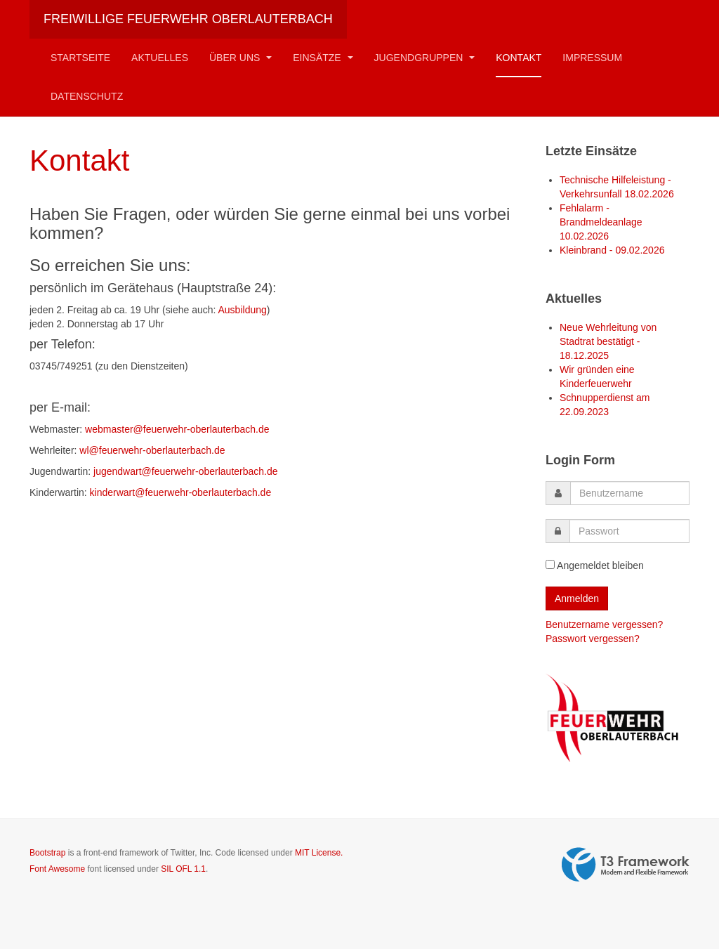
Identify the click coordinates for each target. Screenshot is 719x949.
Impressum (592, 57)
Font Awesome (57, 869)
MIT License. (319, 853)
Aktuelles (159, 57)
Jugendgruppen (424, 57)
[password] (629, 531)
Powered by (626, 864)
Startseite (80, 57)
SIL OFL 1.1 (183, 869)
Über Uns (240, 57)
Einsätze (322, 57)
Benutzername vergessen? (604, 624)
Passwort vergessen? (593, 638)
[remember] (550, 564)
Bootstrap (47, 853)
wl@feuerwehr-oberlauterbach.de (152, 450)
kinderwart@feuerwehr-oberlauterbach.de (181, 492)
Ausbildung (242, 309)
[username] (630, 493)
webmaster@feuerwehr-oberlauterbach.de (177, 429)
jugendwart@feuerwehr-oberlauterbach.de (185, 471)
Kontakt (518, 57)
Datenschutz (87, 96)
